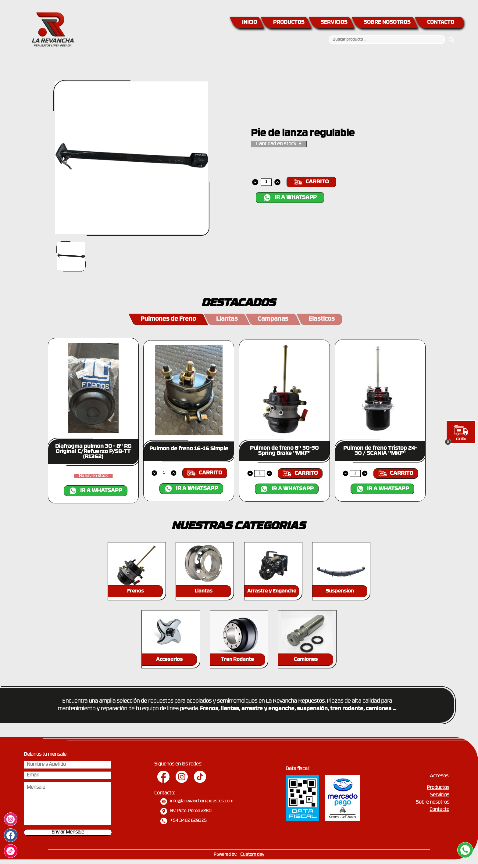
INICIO (249, 22)
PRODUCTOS (289, 22)
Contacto (439, 810)
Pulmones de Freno (168, 319)
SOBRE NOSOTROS (387, 22)
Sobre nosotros (432, 802)
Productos (438, 788)
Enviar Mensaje (68, 832)
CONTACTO (440, 22)
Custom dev (252, 854)
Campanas (273, 319)
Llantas (227, 319)
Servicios (439, 795)
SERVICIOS (334, 22)
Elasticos (322, 319)
